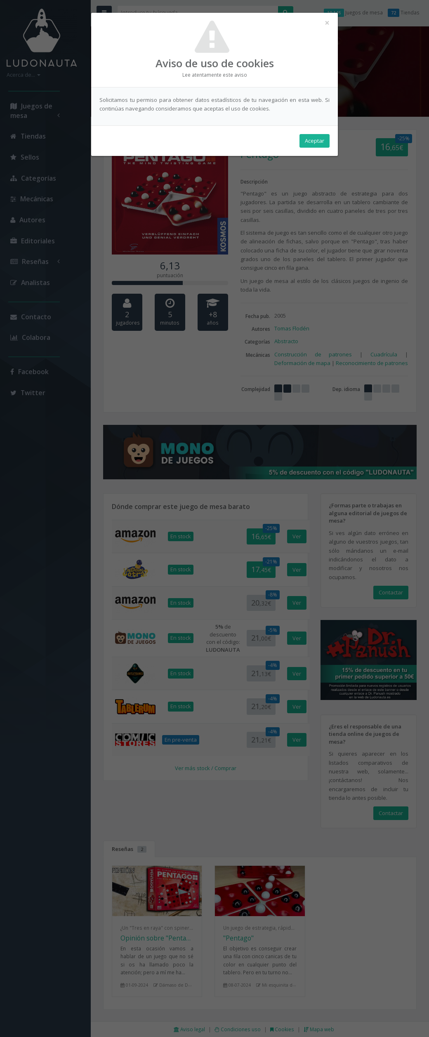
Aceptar (314, 140)
